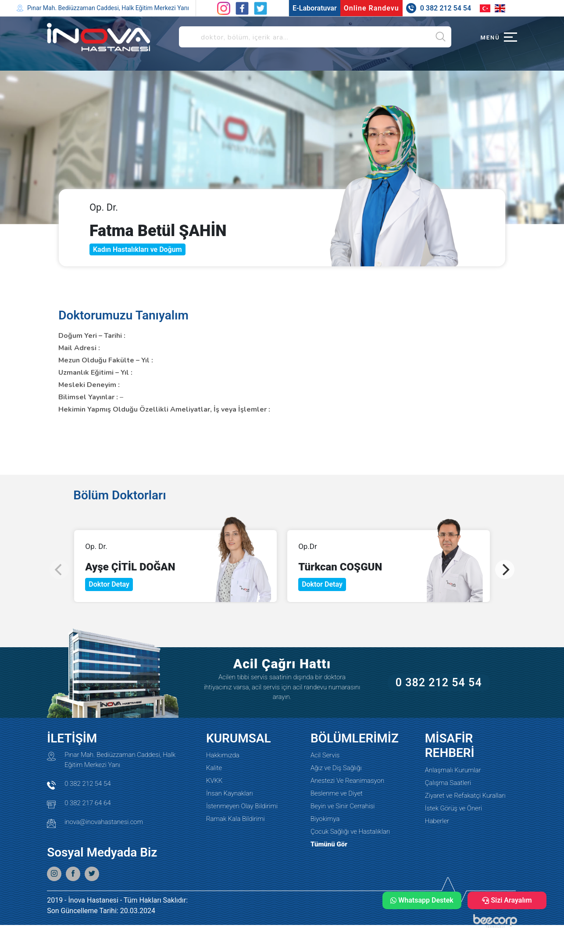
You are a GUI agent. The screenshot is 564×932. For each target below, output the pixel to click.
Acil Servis (325, 755)
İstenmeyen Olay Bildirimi (242, 806)
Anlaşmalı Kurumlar (453, 770)
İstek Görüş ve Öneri (453, 808)
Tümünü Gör (329, 844)
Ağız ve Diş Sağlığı (336, 768)
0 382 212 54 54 (439, 682)
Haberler (437, 821)
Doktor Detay (109, 584)
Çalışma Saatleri (448, 783)
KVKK (214, 781)
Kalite (214, 768)
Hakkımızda (222, 755)
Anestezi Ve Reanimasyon (347, 781)
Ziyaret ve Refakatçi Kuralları (465, 795)
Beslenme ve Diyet (337, 793)
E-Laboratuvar (315, 8)
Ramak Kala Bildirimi (235, 819)
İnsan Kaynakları (229, 793)
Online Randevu (371, 8)
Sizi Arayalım (507, 900)
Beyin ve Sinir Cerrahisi (343, 806)
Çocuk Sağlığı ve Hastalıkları (350, 831)
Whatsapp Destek (421, 900)
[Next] (504, 569)
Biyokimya (325, 819)
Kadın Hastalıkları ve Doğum (137, 249)
